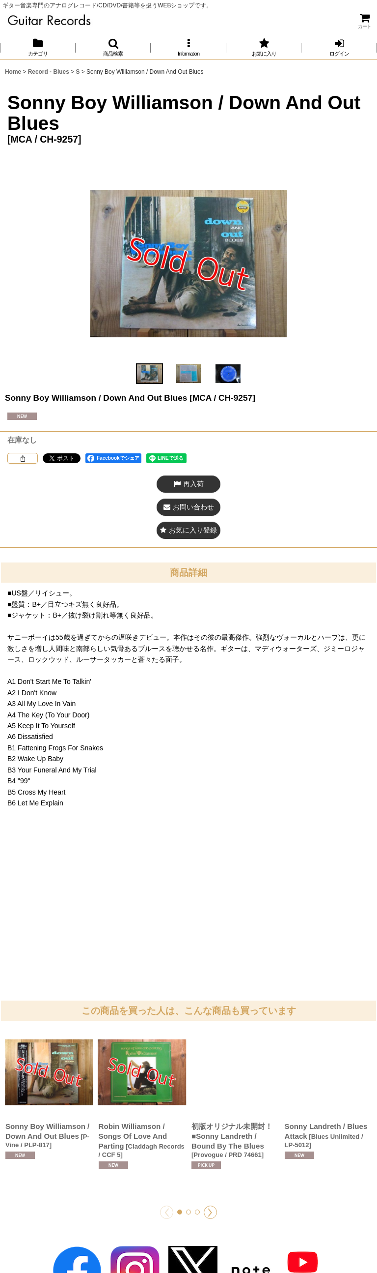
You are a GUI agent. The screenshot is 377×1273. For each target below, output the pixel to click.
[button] (113, 47)
